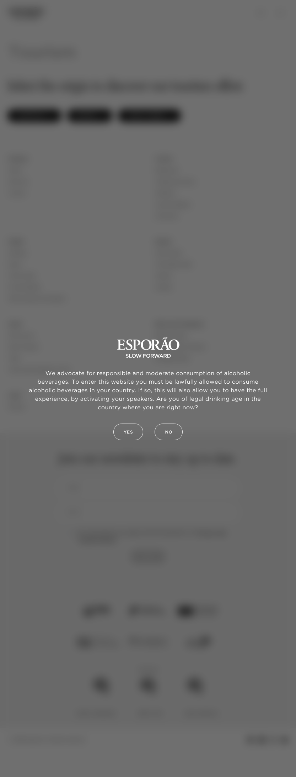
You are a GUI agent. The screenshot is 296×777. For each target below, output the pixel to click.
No (168, 432)
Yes (128, 432)
